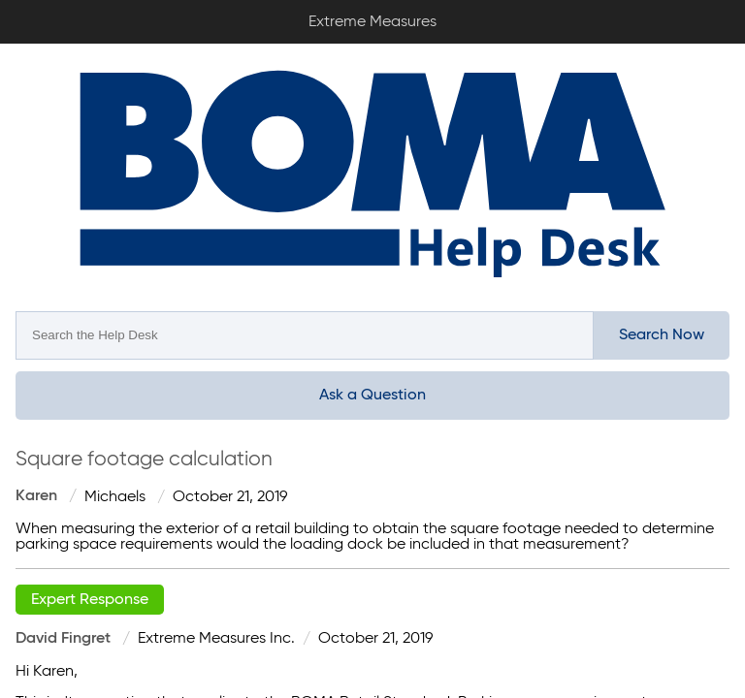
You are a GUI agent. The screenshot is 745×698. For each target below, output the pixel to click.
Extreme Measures (5, 0)
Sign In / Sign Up (716, 15)
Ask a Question (372, 395)
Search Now (661, 335)
